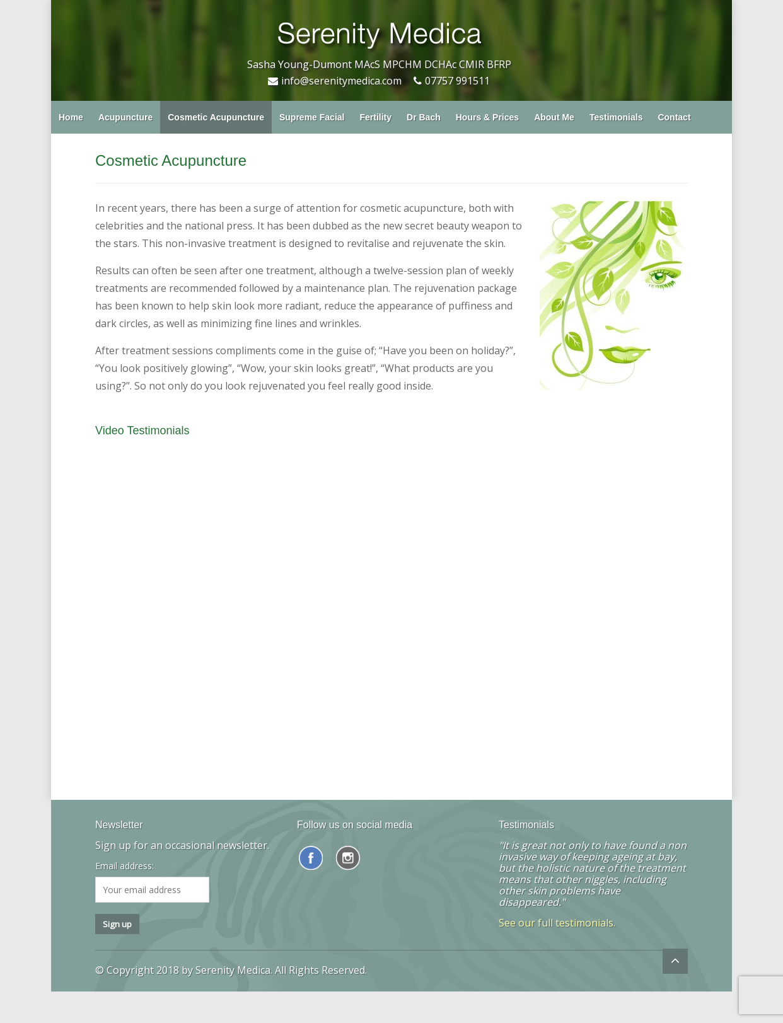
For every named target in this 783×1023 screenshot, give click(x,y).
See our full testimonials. (557, 923)
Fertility (375, 117)
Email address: (124, 866)
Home (71, 117)
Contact (674, 117)
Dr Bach (424, 117)
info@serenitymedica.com (341, 81)
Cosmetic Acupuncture (216, 117)
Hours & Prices (487, 117)
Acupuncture (125, 117)
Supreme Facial (312, 117)
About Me (554, 117)
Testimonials (616, 117)
